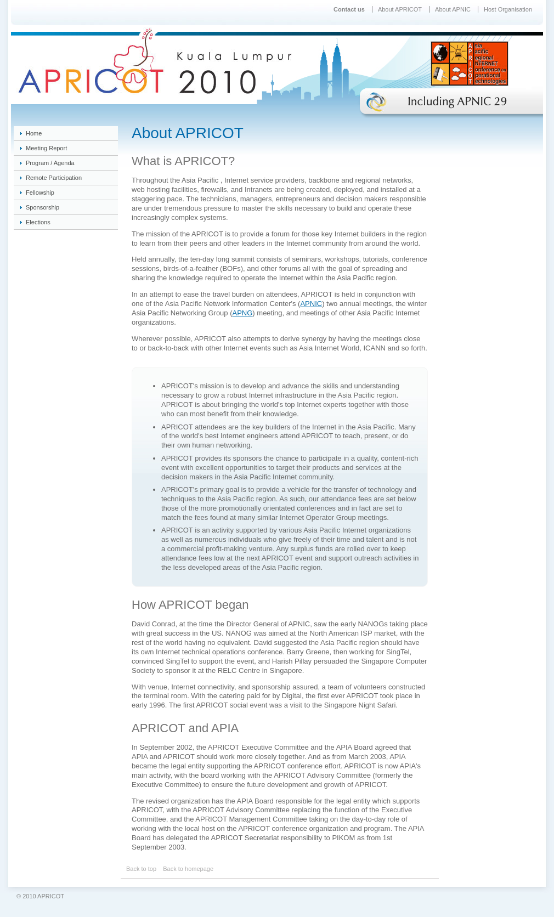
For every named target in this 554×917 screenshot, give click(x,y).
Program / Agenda (50, 163)
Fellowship (40, 192)
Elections (38, 222)
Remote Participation (54, 177)
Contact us (349, 9)
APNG (243, 313)
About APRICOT (400, 9)
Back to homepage (188, 868)
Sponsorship (42, 207)
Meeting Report (46, 148)
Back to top (141, 868)
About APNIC (453, 9)
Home (34, 133)
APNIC (311, 303)
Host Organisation (508, 9)
